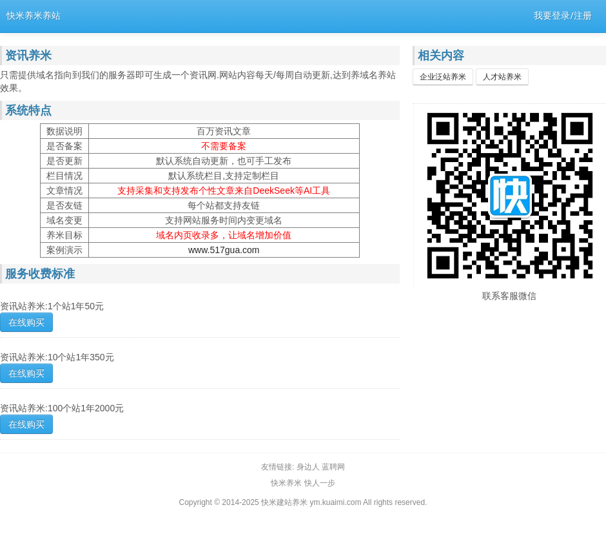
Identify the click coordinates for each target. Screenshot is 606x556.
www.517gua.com (224, 250)
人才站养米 (502, 76)
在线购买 (26, 322)
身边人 (308, 466)
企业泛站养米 (443, 76)
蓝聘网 (333, 466)
